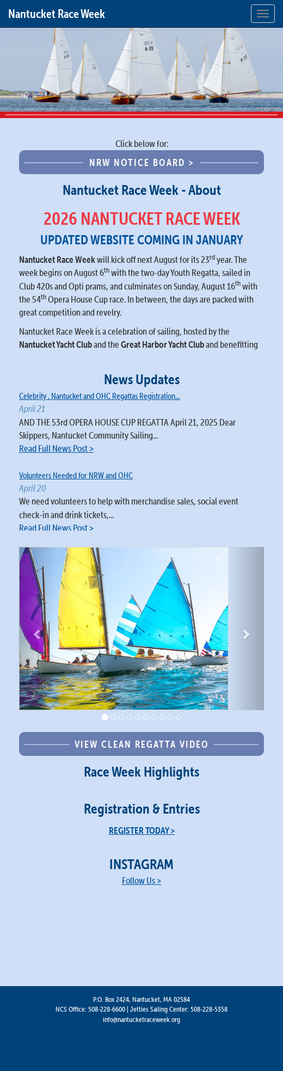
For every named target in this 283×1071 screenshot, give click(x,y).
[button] (37, 628)
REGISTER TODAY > (142, 830)
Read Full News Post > (56, 448)
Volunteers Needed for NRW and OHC (76, 475)
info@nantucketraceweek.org (141, 1019)
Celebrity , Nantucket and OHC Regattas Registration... (99, 396)
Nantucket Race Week (56, 14)
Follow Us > (141, 880)
